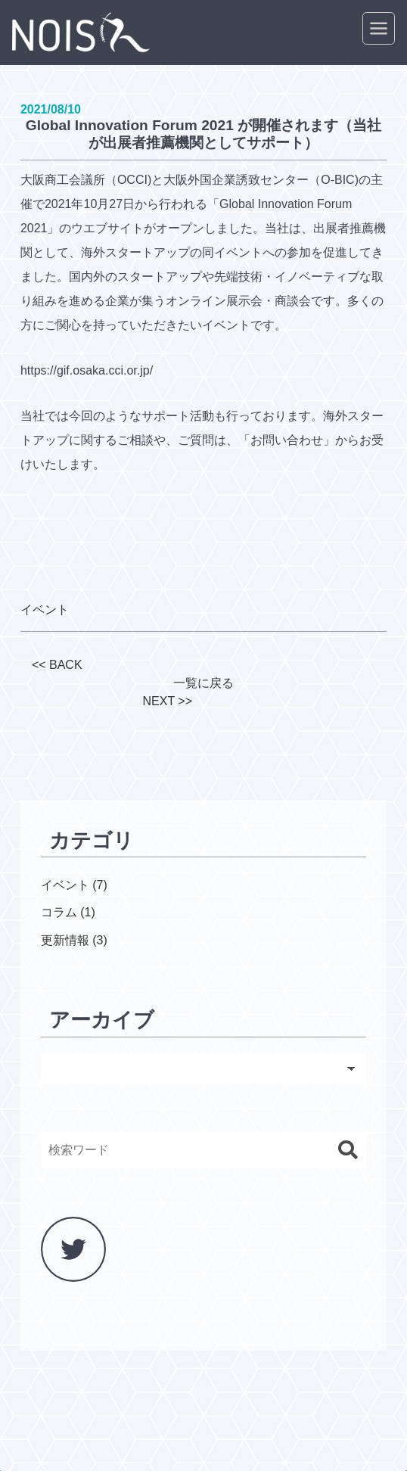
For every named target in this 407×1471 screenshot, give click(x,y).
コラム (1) (68, 912)
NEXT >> (167, 701)
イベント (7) (74, 885)
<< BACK (57, 664)
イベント (44, 609)
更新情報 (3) (74, 940)
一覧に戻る (203, 682)
